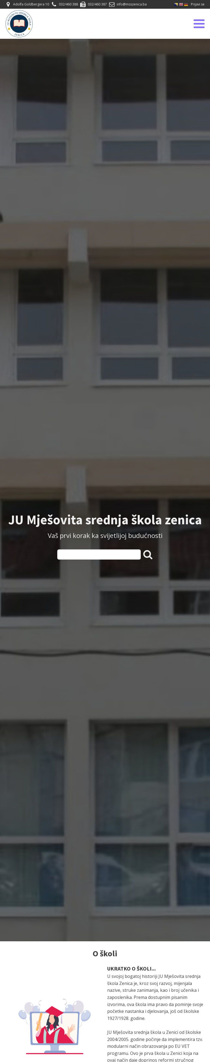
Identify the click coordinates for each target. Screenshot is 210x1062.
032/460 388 (68, 4)
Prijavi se (198, 4)
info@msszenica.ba (132, 4)
